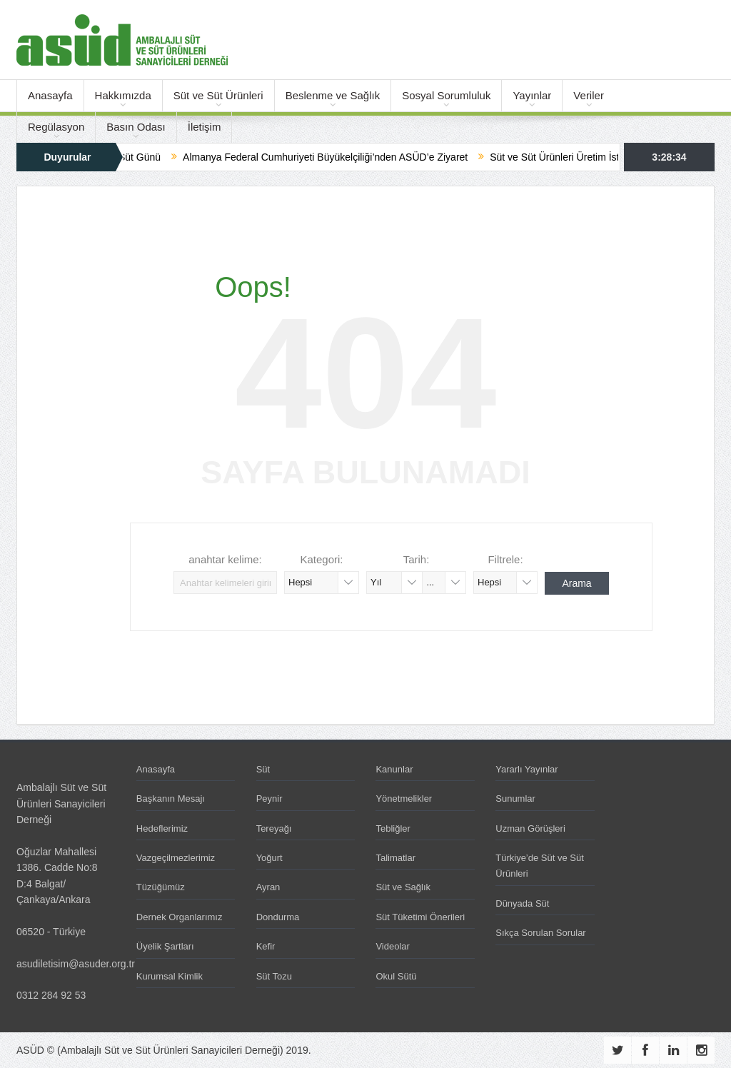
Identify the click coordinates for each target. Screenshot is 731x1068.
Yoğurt (269, 857)
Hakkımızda (123, 95)
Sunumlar (515, 798)
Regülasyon (56, 127)
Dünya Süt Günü (133, 157)
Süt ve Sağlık (402, 887)
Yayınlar (532, 95)
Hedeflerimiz (162, 828)
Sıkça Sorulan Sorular (540, 932)
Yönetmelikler (403, 798)
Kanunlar (394, 769)
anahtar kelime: (225, 559)
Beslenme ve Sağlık (333, 95)
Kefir (266, 946)
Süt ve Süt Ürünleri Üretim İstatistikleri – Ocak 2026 (613, 157)
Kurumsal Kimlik (169, 976)
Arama (576, 583)
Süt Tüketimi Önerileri (420, 917)
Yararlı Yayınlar (526, 769)
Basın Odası (136, 127)
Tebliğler (392, 828)
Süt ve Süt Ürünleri (218, 95)
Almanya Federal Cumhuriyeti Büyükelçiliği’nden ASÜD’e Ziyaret (334, 157)
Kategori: (321, 559)
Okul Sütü (395, 976)
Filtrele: (505, 559)
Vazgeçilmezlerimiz (175, 857)
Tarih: (416, 559)
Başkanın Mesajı (170, 798)
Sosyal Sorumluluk (446, 95)
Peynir (269, 798)
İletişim (204, 127)
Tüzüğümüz (160, 887)
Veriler (588, 95)
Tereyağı (274, 828)
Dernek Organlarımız (179, 917)
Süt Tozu (274, 976)
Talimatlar (395, 857)
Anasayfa (50, 95)
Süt (263, 769)
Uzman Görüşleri (530, 828)
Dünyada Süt (522, 903)
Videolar (392, 946)
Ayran (268, 887)
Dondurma (278, 917)
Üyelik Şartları (165, 946)
